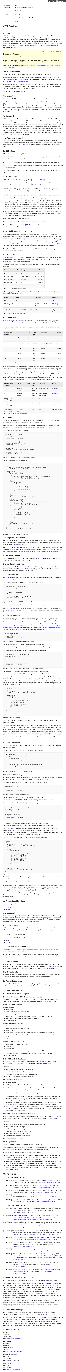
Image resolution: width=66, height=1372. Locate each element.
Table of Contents (57, 1)
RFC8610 (41, 180)
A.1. (4, 1310)
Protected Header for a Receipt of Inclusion (21, 641)
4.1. (4, 254)
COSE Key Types (13, 257)
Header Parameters (14, 925)
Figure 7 (5, 771)
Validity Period (12, 962)
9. (4, 990)
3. (4, 176)
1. (4, 116)
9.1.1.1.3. (5, 1042)
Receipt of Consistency (14, 775)
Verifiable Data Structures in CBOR (20, 231)
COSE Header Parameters (15, 1004)
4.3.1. (5, 538)
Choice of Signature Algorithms (18, 946)
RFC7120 (8, 1104)
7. (4, 934)
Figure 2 (5, 534)
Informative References (16, 1205)
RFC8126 (47, 1063)
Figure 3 (5, 602)
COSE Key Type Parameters (16, 320)
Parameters (11, 317)
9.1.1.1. (5, 1004)
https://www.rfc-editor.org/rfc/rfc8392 (50, 1251)
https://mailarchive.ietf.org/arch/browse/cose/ (43, 62)
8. (4, 981)
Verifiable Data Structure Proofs (18, 1042)
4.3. (4, 417)
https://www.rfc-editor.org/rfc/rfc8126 (24, 1246)
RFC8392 (51, 966)
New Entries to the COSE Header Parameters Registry (24, 997)
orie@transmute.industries (14, 1338)
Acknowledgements (14, 981)
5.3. (4, 742)
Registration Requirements (16, 538)
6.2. (4, 925)
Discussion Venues (11, 54)
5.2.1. (5, 615)
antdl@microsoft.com (13, 1360)
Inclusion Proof (12, 574)
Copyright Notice (10, 96)
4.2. (4, 317)
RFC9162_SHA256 (13, 555)
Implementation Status (24, 1277)
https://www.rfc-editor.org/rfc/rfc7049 (49, 1187)
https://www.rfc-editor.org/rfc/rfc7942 (24, 1212)
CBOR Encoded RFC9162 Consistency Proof (21, 771)
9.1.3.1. (5, 1142)
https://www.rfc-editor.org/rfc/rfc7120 (45, 1239)
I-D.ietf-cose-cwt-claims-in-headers (50, 627)
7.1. (4, 946)
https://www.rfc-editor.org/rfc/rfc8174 (47, 1192)
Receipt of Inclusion (13, 615)
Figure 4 (5, 641)
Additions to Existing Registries (18, 994)
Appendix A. (8, 1277)
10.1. (5, 1177)
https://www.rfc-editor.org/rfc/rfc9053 (45, 1197)
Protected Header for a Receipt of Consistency (22, 794)
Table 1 (5, 288)
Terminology (11, 176)
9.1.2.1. (5, 1082)
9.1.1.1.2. (5, 1023)
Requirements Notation (15, 138)
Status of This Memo (11, 71)
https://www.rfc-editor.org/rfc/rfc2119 (48, 1182)
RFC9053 (8, 909)
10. (4, 1174)
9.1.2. (5, 1059)
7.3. (4, 972)
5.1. (4, 564)
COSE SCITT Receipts (49, 1314)
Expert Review (12, 1082)
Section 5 (15, 544)
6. (4, 901)
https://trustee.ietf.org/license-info (13, 104)
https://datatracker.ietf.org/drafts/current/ (16, 81)
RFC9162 (59, 244)
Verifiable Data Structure (16, 564)
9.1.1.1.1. (5, 1007)
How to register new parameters (17, 413)
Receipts (11, 1007)
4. (4, 231)
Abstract (6, 33)
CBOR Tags (10, 151)
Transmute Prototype (15, 1310)
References (11, 1174)
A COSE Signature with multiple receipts (20, 534)
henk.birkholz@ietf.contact (14, 1351)
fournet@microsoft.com (13, 1369)
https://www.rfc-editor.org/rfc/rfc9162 (47, 1201)
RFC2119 (17, 144)
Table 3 (5, 363)
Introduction (11, 116)
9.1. (4, 994)
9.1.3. (5, 1114)
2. (4, 151)
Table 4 (5, 413)
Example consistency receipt (17, 874)
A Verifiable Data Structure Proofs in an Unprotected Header (26, 668)
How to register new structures (17, 313)
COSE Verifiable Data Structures (17, 288)
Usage (9, 417)
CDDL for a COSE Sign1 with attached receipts (22, 457)
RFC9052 (28, 225)
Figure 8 (5, 794)
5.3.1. (5, 775)
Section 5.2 (55, 388)
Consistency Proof (13, 742)
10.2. (5, 1205)
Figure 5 (5, 668)
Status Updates (12, 972)
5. (4, 555)
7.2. (4, 962)
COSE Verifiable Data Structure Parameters (20, 363)
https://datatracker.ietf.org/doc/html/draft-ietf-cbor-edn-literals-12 (32, 1219)
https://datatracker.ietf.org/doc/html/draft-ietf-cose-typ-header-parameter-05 (35, 1234)
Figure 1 (5, 457)
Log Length (11, 913)
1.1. (4, 138)
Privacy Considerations (15, 901)
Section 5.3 (55, 393)
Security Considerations (16, 934)
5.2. (4, 574)
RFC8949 (41, 183)
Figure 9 (5, 874)
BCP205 (46, 1280)
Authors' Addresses (11, 1329)
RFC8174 (23, 144)
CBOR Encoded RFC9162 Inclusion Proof (20, 602)
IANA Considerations (14, 990)
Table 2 (5, 313)
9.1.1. (5, 997)
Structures (11, 254)
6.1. (4, 913)
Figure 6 (5, 717)
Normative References (16, 1177)
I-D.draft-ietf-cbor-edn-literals (35, 185)
